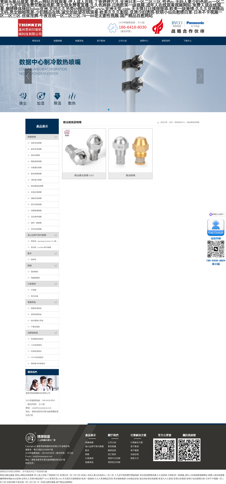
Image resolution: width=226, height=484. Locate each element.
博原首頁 (36, 41)
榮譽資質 (112, 450)
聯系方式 (135, 458)
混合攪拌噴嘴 (36, 217)
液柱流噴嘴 (35, 155)
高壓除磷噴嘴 (36, 211)
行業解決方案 (137, 442)
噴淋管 (33, 259)
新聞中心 (144, 41)
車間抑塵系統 (36, 314)
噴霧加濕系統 (36, 308)
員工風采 (112, 454)
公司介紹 (123, 41)
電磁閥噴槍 (35, 278)
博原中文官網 (114, 458)
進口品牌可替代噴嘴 (37, 235)
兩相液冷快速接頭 (38, 363)
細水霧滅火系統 (37, 321)
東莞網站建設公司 (44, 463)
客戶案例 (101, 41)
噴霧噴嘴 (58, 41)
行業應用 (32, 284)
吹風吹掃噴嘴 (36, 192)
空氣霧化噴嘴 (36, 168)
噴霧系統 (79, 41)
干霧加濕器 (35, 327)
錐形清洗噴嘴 (36, 149)
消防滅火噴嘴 (36, 180)
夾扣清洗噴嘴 (36, 229)
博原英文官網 (114, 462)
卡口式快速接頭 (37, 357)
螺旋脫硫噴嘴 (36, 161)
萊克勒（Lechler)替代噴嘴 (41, 247)
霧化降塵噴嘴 (36, 174)
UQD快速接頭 (36, 345)
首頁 (171, 122)
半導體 (33, 290)
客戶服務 (135, 450)
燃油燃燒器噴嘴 (37, 186)
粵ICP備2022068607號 (43, 450)
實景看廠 (112, 446)
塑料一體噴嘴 (36, 223)
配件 (30, 253)
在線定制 (135, 454)
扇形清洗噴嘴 (36, 143)
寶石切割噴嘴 (36, 204)
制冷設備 (34, 296)
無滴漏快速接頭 (37, 339)
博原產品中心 (180, 122)
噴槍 (30, 265)
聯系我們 (166, 41)
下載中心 (187, 41)
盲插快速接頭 (36, 351)
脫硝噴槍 (34, 272)
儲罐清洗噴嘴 (36, 198)
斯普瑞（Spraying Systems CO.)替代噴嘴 (45, 241)
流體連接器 (33, 333)
